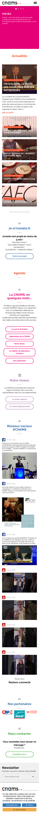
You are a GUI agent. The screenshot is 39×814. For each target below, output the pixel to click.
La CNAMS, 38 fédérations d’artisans (19, 352)
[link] (19, 27)
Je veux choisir (19, 810)
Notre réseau (19, 344)
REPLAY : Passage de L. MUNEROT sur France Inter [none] (19, 154)
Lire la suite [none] (8, 113)
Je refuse (29, 805)
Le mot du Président (19, 329)
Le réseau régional (19, 399)
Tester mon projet (19, 256)
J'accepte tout (12, 805)
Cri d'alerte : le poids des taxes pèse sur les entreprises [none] (19, 87)
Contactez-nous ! (19, 754)
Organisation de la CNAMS (19, 336)
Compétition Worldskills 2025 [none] (19, 179)
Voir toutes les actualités (19, 212)
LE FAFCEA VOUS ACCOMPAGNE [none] (18, 202)
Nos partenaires (19, 361)
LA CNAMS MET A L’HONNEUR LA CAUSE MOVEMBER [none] (18, 131)
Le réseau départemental (19, 406)
